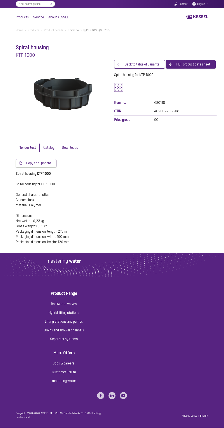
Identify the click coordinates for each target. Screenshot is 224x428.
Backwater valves (64, 304)
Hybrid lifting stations (64, 313)
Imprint (204, 415)
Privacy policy (189, 415)
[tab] (28, 147)
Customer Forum (64, 372)
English (201, 3)
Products (22, 17)
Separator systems (64, 339)
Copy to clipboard (38, 163)
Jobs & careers (63, 364)
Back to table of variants (142, 64)
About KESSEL (58, 17)
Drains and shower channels (64, 330)
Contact (183, 3)
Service (38, 17)
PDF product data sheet (193, 64)
